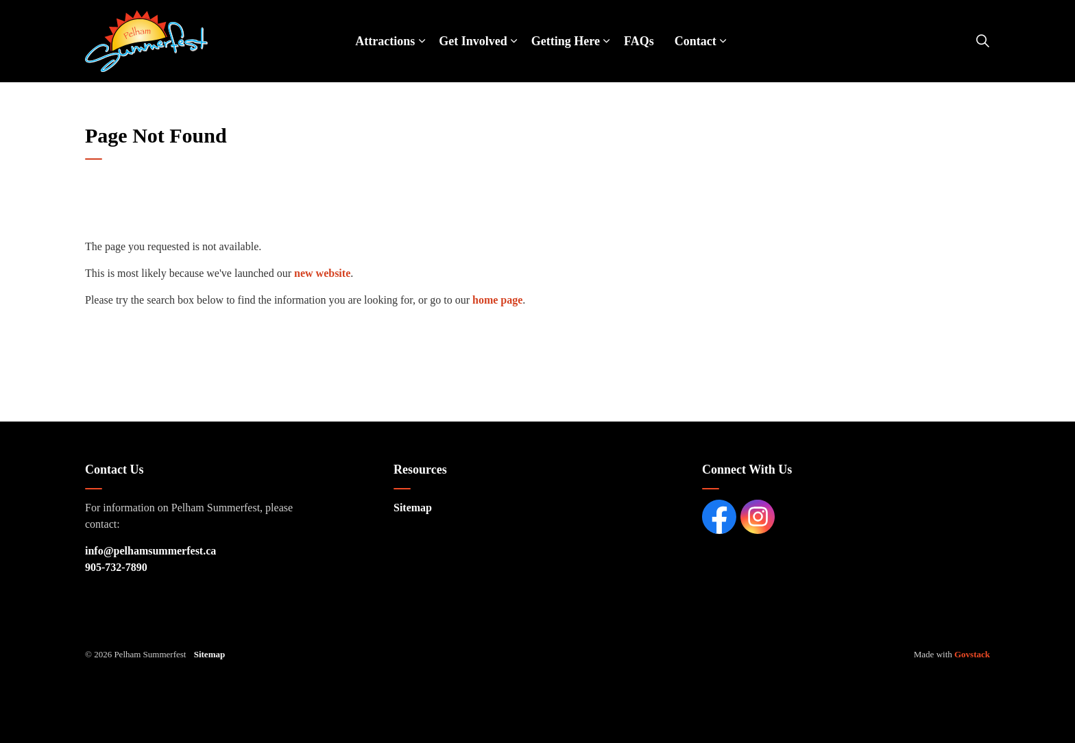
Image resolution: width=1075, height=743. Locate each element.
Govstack (972, 654)
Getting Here (565, 41)
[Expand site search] (982, 41)
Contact (695, 41)
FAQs (639, 41)
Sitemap (413, 507)
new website (322, 273)
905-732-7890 (116, 567)
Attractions (385, 41)
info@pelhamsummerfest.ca (150, 551)
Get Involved (473, 41)
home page (497, 300)
